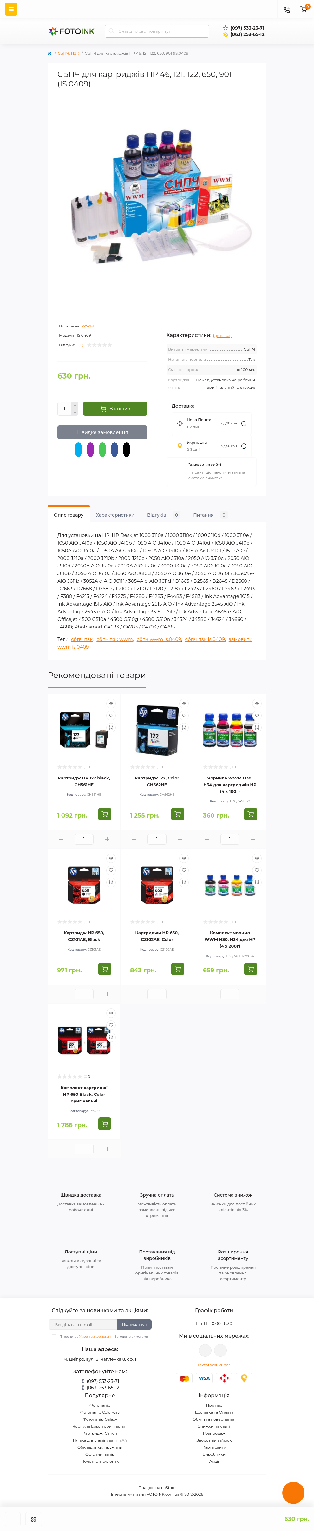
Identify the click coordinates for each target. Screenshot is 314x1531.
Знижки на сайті (204, 465)
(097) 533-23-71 (247, 28)
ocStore (168, 1487)
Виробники (214, 1454)
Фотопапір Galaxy (100, 1419)
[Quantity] (64, 409)
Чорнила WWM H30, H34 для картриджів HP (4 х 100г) (229, 784)
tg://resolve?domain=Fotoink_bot (220, 1350)
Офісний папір (99, 1454)
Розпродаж (214, 1433)
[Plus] (74, 405)
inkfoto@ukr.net (214, 1365)
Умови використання (96, 1337)
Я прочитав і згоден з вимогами (104, 1336)
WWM (88, 326)
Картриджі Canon (100, 1433)
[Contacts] (286, 9)
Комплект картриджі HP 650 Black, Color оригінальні (84, 1094)
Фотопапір (99, 1405)
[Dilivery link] (243, 423)
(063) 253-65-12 (247, 34)
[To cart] (104, 814)
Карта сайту (214, 1447)
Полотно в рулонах (100, 1461)
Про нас (214, 1405)
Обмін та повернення (214, 1419)
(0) (80, 345)
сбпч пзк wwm (114, 639)
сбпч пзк (82, 639)
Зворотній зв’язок (214, 1440)
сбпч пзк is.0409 (205, 639)
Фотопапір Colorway (100, 1412)
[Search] (112, 31)
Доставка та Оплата (214, 1412)
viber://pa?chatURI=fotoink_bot (205, 1350)
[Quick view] (111, 703)
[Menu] (11, 9)
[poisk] (268, 9)
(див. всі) (222, 335)
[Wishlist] (111, 715)
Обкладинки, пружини (99, 1447)
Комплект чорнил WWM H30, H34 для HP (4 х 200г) (230, 939)
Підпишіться (134, 1324)
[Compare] (111, 727)
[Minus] (74, 412)
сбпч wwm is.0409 (159, 639)
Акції (214, 1461)
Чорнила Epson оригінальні (99, 1426)
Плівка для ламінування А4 (100, 1440)
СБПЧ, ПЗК (68, 53)
